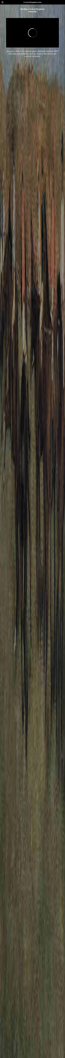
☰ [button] (2, 2)
